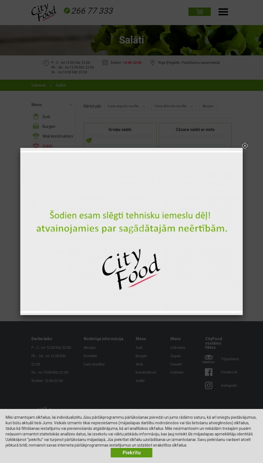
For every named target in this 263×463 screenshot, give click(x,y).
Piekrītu (132, 452)
